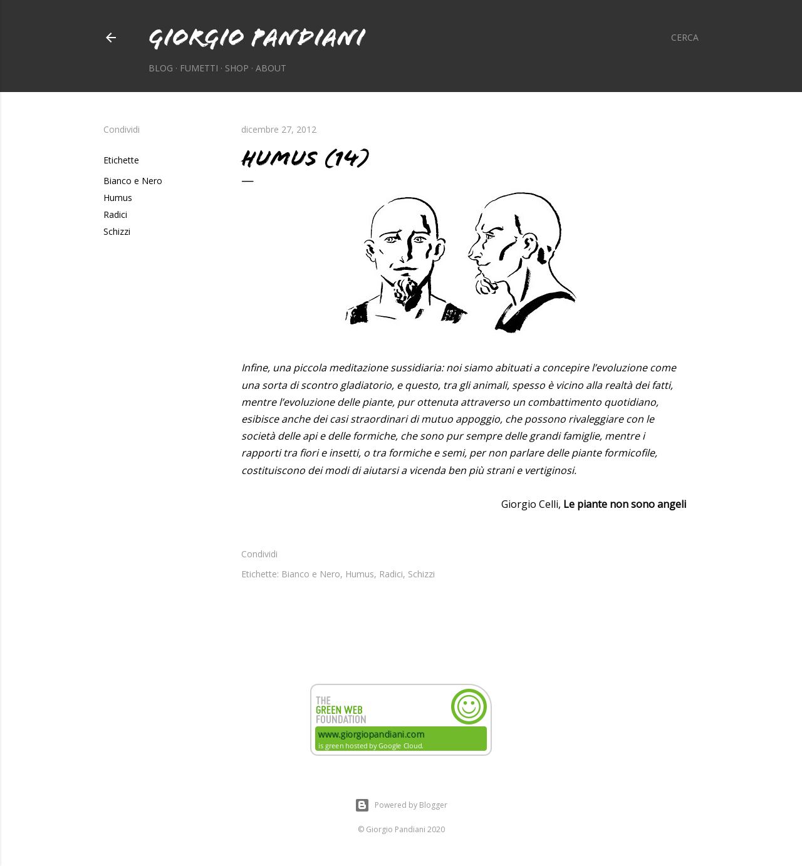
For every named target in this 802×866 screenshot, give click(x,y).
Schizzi (116, 231)
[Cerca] (685, 38)
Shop (237, 68)
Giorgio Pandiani (256, 37)
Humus (117, 198)
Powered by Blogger (401, 805)
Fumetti (199, 68)
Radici (115, 214)
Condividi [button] (121, 129)
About (271, 68)
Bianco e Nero (132, 181)
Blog (160, 68)
